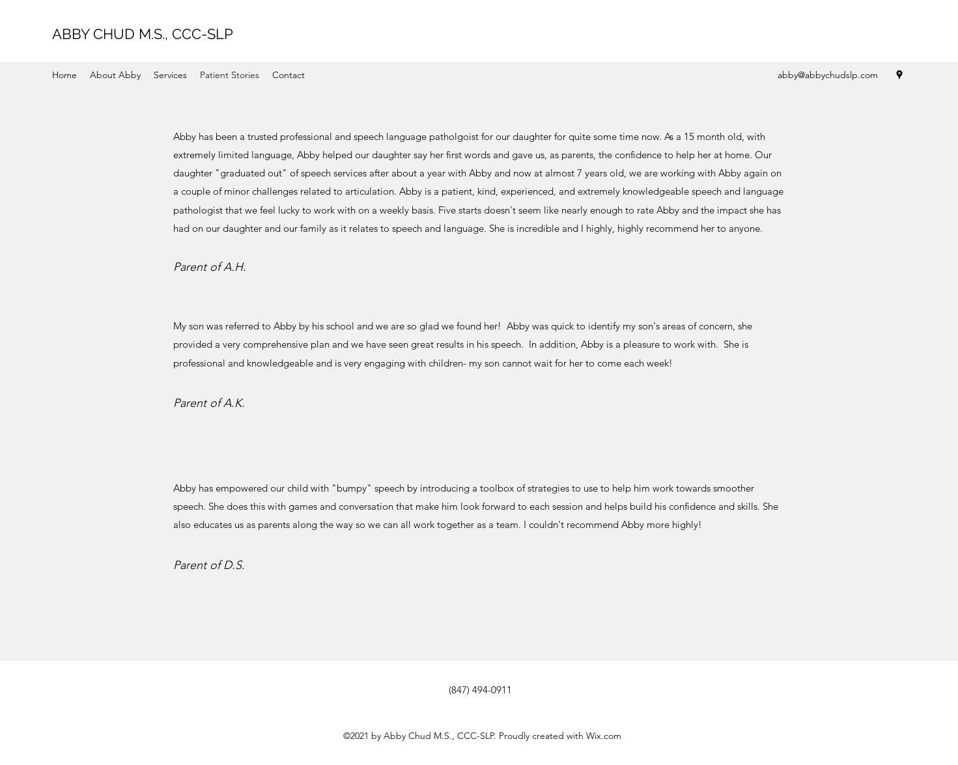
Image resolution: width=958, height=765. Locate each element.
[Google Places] (899, 74)
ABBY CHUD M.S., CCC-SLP (142, 33)
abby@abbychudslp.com (828, 75)
